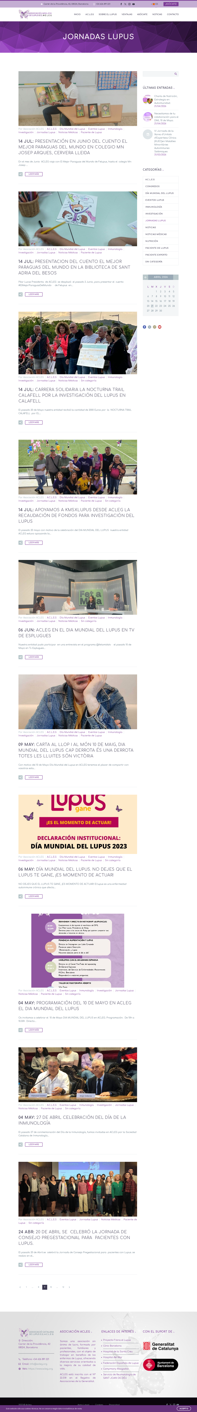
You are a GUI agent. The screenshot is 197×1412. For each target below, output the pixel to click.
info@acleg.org (38, 1364)
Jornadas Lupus (46, 132)
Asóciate (142, 14)
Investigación (26, 132)
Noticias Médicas (68, 132)
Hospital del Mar (112, 1357)
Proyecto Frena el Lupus (117, 1340)
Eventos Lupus (96, 129)
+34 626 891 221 (103, 4)
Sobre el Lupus (108, 14)
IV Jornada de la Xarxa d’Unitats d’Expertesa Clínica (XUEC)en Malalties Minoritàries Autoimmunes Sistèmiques (165, 141)
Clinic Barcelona (112, 1346)
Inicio (77, 14)
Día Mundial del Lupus (72, 129)
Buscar (176, 73)
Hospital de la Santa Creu (118, 1351)
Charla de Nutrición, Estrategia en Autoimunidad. (165, 99)
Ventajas (127, 14)
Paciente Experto (156, 255)
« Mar (145, 277)
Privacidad (114, 1405)
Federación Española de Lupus (121, 1363)
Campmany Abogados (116, 1369)
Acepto (183, 1408)
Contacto (173, 14)
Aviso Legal (83, 1405)
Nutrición (151, 241)
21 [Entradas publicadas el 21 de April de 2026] (152, 306)
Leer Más (34, 174)
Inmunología (115, 129)
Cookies (99, 1405)
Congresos (152, 186)
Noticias (157, 14)
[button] (20, 174)
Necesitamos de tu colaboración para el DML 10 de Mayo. (166, 117)
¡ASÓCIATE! (171, 4)
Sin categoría (88, 380)
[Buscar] (161, 74)
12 (63, 1287)
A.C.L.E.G (90, 14)
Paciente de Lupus (91, 132)
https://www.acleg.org (40, 1369)
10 (51, 1287)
